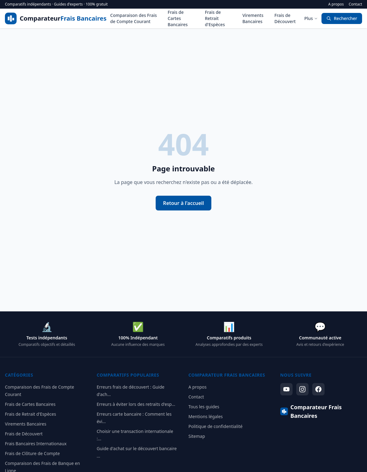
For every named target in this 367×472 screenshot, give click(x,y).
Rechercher (341, 18)
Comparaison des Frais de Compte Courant (133, 18)
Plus (311, 18)
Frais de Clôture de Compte (32, 453)
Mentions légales (206, 416)
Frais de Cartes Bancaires (178, 18)
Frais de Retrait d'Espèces (215, 18)
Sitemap (197, 436)
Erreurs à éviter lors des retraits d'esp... (136, 404)
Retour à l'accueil (183, 203)
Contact (355, 4)
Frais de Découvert (285, 18)
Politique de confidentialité (216, 426)
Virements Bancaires (252, 18)
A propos (336, 4)
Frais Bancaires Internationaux (35, 443)
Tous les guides (204, 407)
